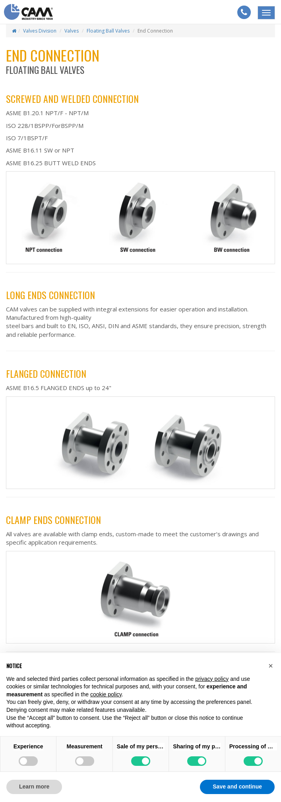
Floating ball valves (108, 30)
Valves (71, 30)
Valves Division (39, 30)
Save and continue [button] (237, 786)
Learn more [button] (34, 786)
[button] (270, 665)
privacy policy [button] (212, 679)
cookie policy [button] (106, 694)
